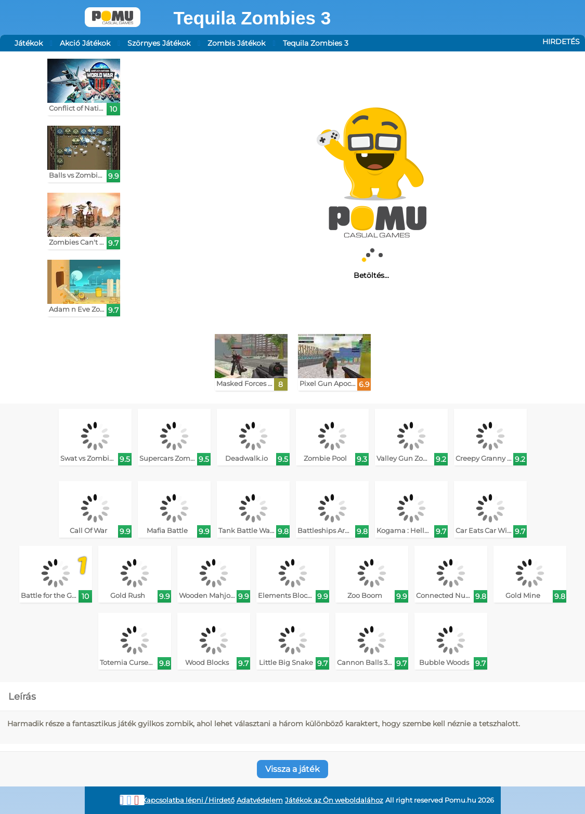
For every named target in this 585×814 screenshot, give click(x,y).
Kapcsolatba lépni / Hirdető (188, 800)
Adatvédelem (260, 800)
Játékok (29, 43)
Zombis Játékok (236, 43)
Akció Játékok (85, 43)
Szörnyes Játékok (158, 43)
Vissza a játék (292, 769)
